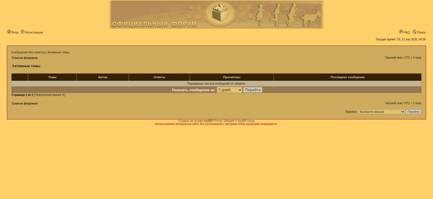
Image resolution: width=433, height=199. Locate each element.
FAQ (404, 32)
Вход (13, 32)
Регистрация (32, 32)
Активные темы (58, 52)
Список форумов (25, 57)
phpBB (208, 120)
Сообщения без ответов (28, 52)
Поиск (419, 32)
